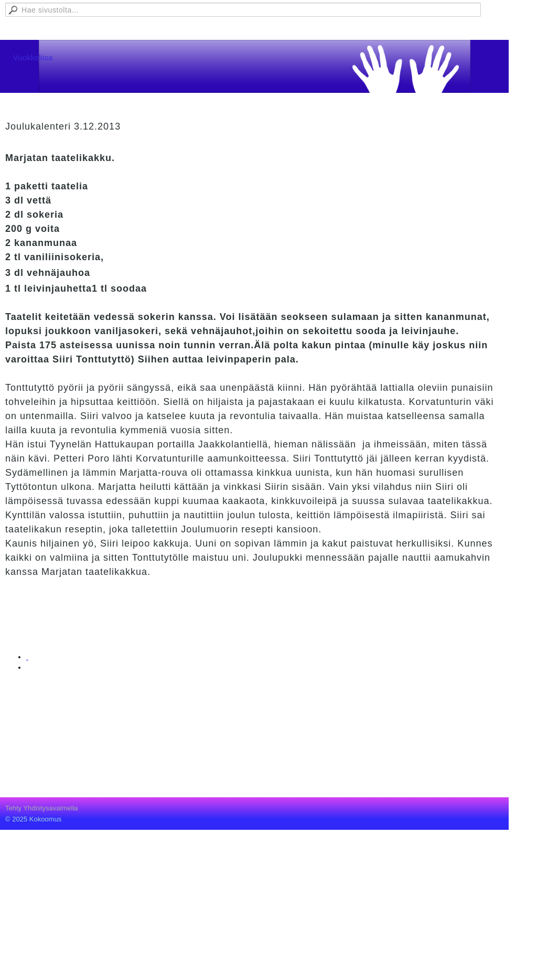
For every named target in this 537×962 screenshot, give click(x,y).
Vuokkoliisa (32, 57)
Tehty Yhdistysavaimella (41, 808)
